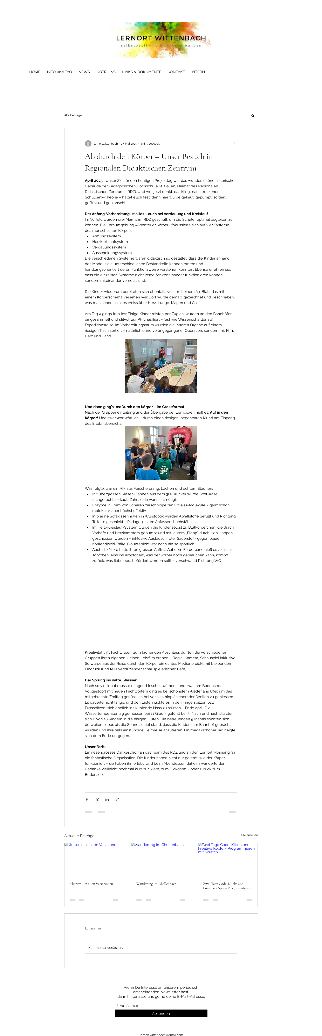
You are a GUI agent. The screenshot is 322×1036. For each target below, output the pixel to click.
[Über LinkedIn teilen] (107, 799)
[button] (253, 115)
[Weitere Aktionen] (234, 143)
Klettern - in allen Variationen (91, 883)
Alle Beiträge (73, 115)
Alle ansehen (249, 835)
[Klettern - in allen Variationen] (94, 859)
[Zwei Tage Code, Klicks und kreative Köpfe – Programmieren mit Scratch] (228, 859)
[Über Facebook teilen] (87, 799)
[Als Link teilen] (117, 799)
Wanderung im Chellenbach (156, 883)
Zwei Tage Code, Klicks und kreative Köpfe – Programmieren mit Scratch (226, 885)
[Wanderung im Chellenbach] (161, 859)
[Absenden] (161, 1013)
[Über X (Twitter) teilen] (97, 799)
